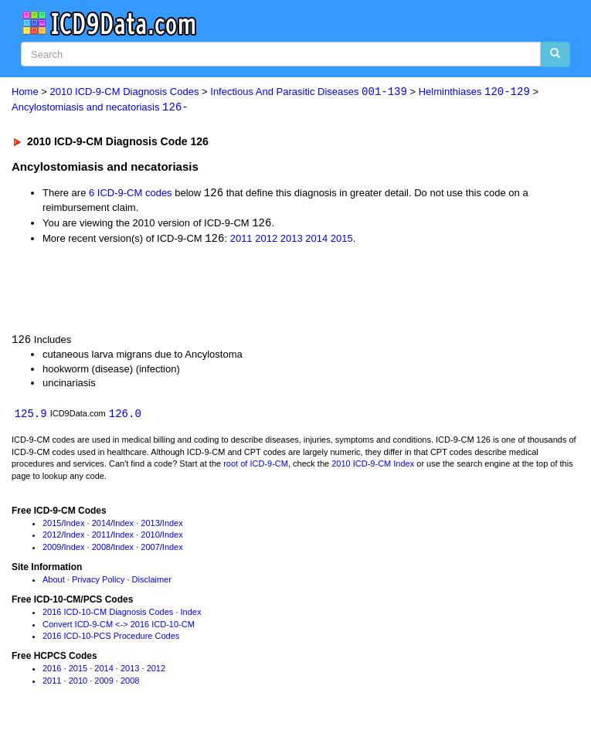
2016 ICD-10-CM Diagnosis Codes (107, 615)
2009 (51, 550)
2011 (241, 240)
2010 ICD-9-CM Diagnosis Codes (124, 92)
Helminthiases (474, 92)
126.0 (125, 416)
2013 (291, 240)
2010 (150, 537)
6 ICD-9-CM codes (130, 194)
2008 (101, 550)
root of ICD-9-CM (255, 466)
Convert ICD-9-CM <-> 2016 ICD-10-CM (118, 626)
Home (25, 92)
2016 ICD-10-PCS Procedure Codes (110, 638)
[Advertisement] (181, 290)
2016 (51, 671)
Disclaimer (152, 582)
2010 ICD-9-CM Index (372, 466)
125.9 (31, 416)
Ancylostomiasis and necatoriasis (100, 108)
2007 (150, 550)
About (53, 582)
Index (74, 526)
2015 (342, 240)
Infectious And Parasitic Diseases (308, 92)
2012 (266, 240)
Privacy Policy (98, 582)
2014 (316, 240)
